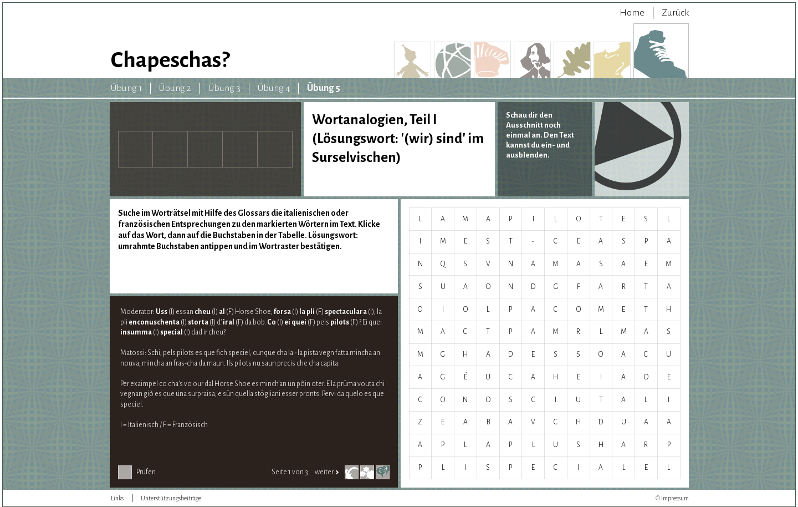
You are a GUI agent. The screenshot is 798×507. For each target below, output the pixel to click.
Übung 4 (274, 88)
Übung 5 (323, 88)
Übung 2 (175, 88)
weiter (327, 472)
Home (632, 13)
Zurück (675, 13)
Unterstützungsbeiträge (171, 498)
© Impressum (672, 498)
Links (117, 498)
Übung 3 (224, 88)
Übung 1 (126, 88)
